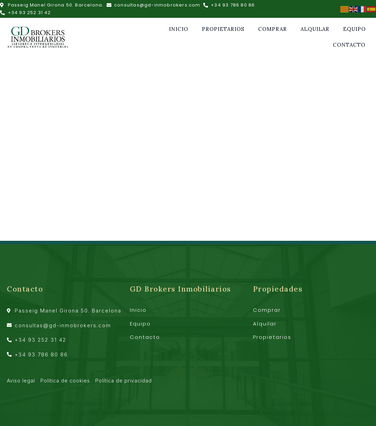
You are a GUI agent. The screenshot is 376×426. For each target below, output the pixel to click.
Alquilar (315, 29)
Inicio (178, 29)
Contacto (349, 45)
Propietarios (223, 29)
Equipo (354, 29)
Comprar (272, 29)
